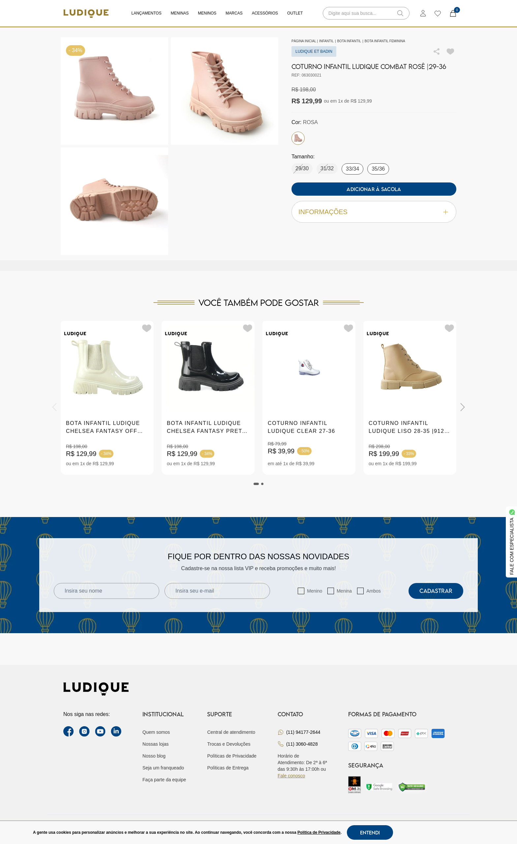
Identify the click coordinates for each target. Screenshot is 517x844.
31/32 (327, 168)
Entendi (370, 832)
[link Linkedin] (116, 731)
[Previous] (54, 407)
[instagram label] (84, 731)
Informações (373, 212)
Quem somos (156, 732)
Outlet (295, 13)
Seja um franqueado (163, 767)
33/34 (352, 169)
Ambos (373, 591)
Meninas (180, 13)
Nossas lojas (155, 744)
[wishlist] (437, 13)
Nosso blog (154, 756)
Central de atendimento (231, 732)
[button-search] (400, 13)
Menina (344, 591)
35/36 (378, 169)
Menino (314, 591)
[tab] (256, 484)
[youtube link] (100, 731)
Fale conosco (291, 775)
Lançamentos (147, 13)
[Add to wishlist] (450, 51)
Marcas (234, 13)
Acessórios (265, 13)
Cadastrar (435, 590)
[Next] (462, 407)
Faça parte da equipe (164, 779)
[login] (423, 13)
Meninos (207, 13)
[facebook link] (68, 731)
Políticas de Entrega (227, 767)
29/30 (302, 168)
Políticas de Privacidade (231, 756)
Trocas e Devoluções (228, 744)
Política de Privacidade (319, 832)
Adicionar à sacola (374, 189)
